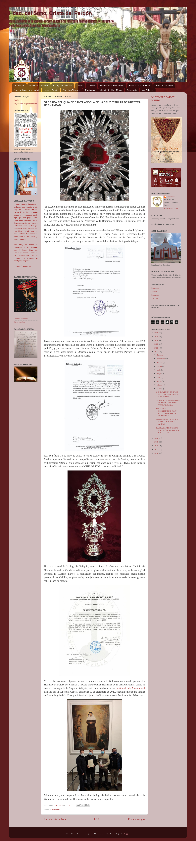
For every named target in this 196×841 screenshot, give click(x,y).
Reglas (16, 100)
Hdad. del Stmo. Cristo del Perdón (50, 13)
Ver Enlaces (147, 90)
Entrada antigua (136, 819)
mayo (159, 374)
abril (159, 377)
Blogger (126, 834)
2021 (156, 352)
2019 (156, 442)
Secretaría (132, 90)
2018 (156, 445)
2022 (156, 348)
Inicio (97, 819)
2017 (156, 449)
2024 (156, 340)
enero (159, 389)
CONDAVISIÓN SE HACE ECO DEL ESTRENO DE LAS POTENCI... (167, 394)
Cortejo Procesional (62, 85)
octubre (160, 362)
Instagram (155, 295)
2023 (156, 344)
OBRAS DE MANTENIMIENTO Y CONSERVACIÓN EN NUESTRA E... (166, 412)
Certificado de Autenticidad (130, 688)
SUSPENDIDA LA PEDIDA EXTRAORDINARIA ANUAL (167, 421)
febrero (160, 385)
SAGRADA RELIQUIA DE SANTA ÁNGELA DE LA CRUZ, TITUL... (167, 430)
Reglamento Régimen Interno (25, 103)
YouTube (154, 298)
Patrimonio (90, 90)
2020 (156, 438)
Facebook (155, 288)
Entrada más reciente (55, 819)
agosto (159, 366)
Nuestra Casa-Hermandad (26, 90)
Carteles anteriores (21, 319)
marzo (159, 381)
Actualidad (19, 85)
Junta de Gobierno (164, 85)
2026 (156, 333)
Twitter (154, 291)
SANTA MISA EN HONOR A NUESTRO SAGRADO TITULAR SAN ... (168, 402)
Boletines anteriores (38, 85)
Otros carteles (19, 322)
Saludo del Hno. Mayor (111, 90)
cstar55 (103, 834)
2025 (156, 337)
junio (159, 370)
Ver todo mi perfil (171, 209)
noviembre (161, 359)
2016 (156, 453)
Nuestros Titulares (71, 90)
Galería (91, 85)
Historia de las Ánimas (139, 85)
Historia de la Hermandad (112, 85)
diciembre (161, 355)
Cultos (80, 85)
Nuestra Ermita (51, 90)
